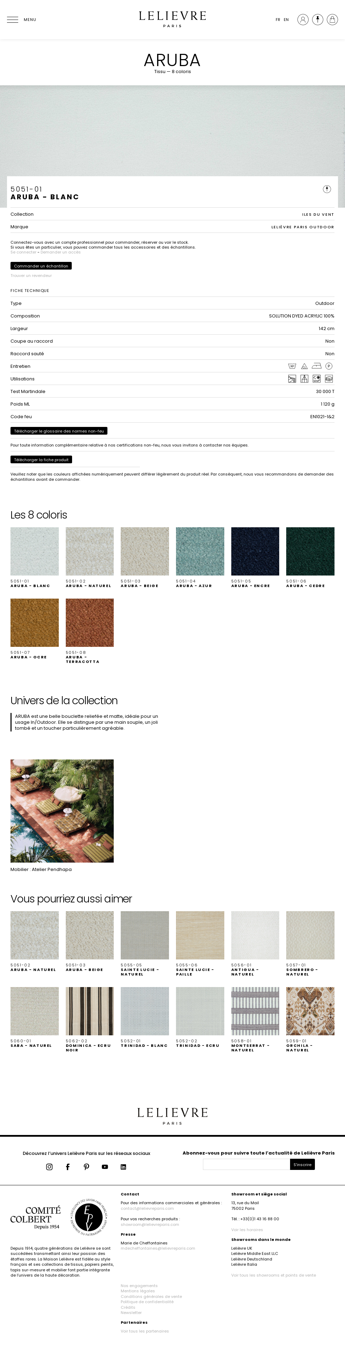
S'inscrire (302, 1164)
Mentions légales (138, 1291)
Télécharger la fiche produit (41, 460)
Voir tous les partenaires (145, 1331)
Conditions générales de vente (151, 1296)
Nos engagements (139, 1285)
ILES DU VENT (318, 214)
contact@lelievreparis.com (147, 1208)
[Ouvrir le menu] (21, 19)
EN (286, 19)
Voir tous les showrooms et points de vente (273, 1275)
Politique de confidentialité (147, 1302)
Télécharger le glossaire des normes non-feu (59, 431)
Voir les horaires (247, 1230)
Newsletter (131, 1312)
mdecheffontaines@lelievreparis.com (158, 1248)
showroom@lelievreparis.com (150, 1224)
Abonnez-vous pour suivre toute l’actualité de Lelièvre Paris (259, 1153)
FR (278, 19)
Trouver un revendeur (31, 275)
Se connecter (23, 252)
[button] (34, 557)
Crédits (128, 1307)
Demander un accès (61, 252)
